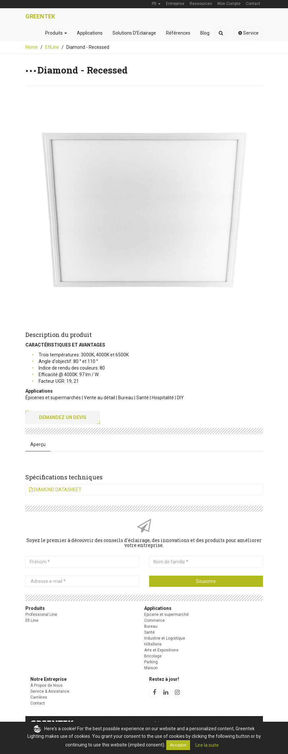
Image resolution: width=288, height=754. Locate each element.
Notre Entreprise (48, 679)
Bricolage (153, 656)
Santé (149, 632)
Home (31, 47)
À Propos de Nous (46, 685)
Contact (37, 703)
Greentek (40, 16)
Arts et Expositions (161, 650)
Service (248, 33)
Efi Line (31, 620)
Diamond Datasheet (55, 489)
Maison (151, 668)
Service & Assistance (49, 691)
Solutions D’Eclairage (134, 33)
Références (178, 33)
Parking (151, 662)
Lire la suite (207, 745)
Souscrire (206, 581)
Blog (204, 33)
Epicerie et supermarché (166, 614)
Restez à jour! (164, 679)
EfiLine (52, 47)
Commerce (154, 620)
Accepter (178, 745)
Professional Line (41, 614)
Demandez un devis (62, 417)
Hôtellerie (153, 644)
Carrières (38, 697)
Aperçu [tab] (38, 444)
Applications (90, 33)
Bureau (150, 626)
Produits (56, 33)
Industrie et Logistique (164, 638)
